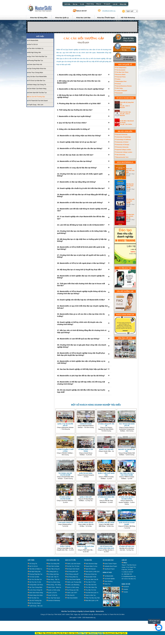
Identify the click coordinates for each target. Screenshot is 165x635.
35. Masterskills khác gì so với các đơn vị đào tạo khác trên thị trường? (83, 315)
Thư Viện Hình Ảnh (91, 584)
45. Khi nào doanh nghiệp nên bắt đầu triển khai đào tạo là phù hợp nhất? (83, 391)
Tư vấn (82, 4)
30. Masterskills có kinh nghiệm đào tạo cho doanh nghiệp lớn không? (83, 277)
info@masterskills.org (129, 576)
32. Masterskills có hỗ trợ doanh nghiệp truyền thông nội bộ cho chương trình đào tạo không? (83, 292)
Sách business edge (91, 563)
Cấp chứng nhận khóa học (37, 68)
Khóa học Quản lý (62, 17)
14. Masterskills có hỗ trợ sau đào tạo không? (83, 161)
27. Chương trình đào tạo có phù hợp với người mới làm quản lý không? (83, 256)
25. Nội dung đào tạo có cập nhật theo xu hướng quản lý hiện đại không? (83, 240)
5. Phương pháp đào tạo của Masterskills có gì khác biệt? (83, 103)
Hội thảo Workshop (128, 17)
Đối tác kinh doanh (35, 603)
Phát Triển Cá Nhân (53, 566)
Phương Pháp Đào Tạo (35, 574)
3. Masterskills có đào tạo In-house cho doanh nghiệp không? (83, 89)
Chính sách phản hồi (35, 64)
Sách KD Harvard (91, 569)
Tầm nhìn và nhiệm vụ (36, 48)
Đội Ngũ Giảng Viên (35, 571)
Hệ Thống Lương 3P (72, 574)
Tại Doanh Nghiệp (109, 578)
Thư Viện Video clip (91, 587)
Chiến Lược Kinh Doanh (73, 563)
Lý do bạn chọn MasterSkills (38, 76)
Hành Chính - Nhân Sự (54, 587)
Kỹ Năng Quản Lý (53, 571)
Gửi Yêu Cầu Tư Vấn (35, 582)
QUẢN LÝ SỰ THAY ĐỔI (106, 449)
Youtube (125, 592)
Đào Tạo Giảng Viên (53, 563)
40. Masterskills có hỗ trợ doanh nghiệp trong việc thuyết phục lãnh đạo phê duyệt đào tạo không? (83, 354)
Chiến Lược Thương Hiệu (74, 582)
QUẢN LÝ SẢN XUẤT (86, 497)
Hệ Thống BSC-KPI (72, 571)
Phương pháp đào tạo (36, 60)
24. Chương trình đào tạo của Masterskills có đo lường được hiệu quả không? (83, 232)
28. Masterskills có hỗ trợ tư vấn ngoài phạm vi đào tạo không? (83, 263)
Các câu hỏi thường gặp (37, 96)
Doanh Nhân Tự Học (91, 566)
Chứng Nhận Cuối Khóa (36, 584)
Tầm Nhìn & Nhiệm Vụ (35, 569)
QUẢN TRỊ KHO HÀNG (85, 473)
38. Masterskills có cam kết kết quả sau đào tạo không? (83, 338)
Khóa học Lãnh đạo (83, 17)
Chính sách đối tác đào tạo (38, 92)
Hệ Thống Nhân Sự (72, 576)
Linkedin (125, 589)
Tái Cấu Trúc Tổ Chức (73, 566)
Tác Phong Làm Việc (73, 590)
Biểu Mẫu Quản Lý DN (92, 600)
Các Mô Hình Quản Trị (92, 592)
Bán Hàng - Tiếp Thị (53, 579)
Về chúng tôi (33, 563)
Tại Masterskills (108, 576)
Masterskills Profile (91, 576)
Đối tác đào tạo (34, 598)
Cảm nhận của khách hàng (37, 88)
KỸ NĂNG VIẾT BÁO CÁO (126, 546)
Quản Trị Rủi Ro (52, 595)
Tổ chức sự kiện (34, 576)
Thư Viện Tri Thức (91, 582)
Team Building (108, 581)
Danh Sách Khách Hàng (36, 592)
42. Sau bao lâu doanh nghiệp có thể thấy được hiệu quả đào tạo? (83, 369)
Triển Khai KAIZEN (72, 598)
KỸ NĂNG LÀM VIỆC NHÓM (106, 522)
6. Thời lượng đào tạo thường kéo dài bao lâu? (83, 110)
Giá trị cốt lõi (33, 44)
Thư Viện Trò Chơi (91, 590)
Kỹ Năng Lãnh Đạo (53, 574)
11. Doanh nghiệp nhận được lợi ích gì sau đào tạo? (83, 142)
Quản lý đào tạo (91, 595)
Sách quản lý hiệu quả (92, 571)
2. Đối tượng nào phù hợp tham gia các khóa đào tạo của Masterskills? (83, 82)
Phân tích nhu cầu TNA (93, 598)
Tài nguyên (107, 4)
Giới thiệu (67, 4)
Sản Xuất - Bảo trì (53, 576)
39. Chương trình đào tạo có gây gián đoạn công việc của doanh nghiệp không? (83, 346)
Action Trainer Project (110, 563)
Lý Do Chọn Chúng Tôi (35, 590)
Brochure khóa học (91, 574)
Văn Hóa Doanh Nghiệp (73, 579)
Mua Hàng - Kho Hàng (54, 584)
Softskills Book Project (110, 566)
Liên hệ (115, 4)
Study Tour (107, 584)
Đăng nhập (123, 4)
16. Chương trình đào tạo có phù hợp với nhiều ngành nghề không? (83, 175)
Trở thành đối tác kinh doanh (38, 100)
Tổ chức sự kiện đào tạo (37, 80)
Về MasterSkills (33, 40)
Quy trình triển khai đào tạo (38, 56)
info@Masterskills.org (108, 11)
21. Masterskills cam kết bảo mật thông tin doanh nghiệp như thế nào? (83, 210)
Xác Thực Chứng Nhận (36, 72)
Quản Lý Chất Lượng (54, 590)
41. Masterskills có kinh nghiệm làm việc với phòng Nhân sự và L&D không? (83, 362)
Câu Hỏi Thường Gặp (35, 600)
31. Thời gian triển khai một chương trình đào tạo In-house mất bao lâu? (83, 284)
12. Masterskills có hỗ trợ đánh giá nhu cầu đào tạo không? (83, 148)
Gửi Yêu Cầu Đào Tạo (35, 579)
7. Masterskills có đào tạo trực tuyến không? (83, 116)
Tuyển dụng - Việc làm (36, 104)
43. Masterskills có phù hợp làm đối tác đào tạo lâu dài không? (83, 375)
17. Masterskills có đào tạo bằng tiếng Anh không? (83, 182)
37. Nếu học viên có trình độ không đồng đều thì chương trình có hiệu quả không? (83, 331)
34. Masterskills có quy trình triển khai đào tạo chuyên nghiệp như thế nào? (83, 307)
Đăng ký (98, 4)
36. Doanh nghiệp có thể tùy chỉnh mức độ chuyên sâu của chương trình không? (83, 323)
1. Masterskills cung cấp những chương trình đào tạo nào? (83, 74)
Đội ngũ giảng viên (35, 52)
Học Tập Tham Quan (54, 598)
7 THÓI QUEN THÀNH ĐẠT (65, 522)
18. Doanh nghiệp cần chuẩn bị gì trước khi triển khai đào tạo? (83, 188)
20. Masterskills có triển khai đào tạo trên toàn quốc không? (83, 202)
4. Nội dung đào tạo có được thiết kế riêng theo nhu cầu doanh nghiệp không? (83, 96)
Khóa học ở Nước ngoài (106, 17)
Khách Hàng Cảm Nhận (36, 595)
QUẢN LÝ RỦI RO (65, 546)
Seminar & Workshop (54, 600)
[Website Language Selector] (132, 11)
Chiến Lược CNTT (72, 592)
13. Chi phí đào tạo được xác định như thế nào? (83, 154)
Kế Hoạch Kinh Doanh (73, 569)
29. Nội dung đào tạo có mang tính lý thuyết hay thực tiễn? (83, 269)
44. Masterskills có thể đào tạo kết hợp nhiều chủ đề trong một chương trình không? (83, 383)
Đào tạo (75, 4)
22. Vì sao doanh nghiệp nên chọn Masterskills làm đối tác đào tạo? (83, 218)
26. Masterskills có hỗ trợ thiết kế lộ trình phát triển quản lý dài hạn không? (83, 248)
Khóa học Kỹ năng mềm (38, 17)
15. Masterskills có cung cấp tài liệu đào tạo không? (83, 167)
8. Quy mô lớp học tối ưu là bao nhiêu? (83, 122)
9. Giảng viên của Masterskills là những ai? (83, 129)
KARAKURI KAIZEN (86, 424)
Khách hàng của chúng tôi (37, 84)
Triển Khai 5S (70, 595)
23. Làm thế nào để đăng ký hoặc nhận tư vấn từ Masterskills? (83, 225)
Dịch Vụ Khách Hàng (54, 582)
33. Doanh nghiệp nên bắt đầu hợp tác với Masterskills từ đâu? (83, 299)
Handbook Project (109, 569)
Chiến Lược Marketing (73, 584)
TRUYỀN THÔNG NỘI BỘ (85, 522)
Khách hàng (90, 4)
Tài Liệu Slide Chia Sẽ (92, 579)
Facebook (126, 586)
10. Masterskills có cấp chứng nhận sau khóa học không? (83, 135)
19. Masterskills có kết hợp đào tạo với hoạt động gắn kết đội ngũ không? (83, 195)
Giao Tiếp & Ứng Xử (53, 569)
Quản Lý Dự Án (52, 592)
